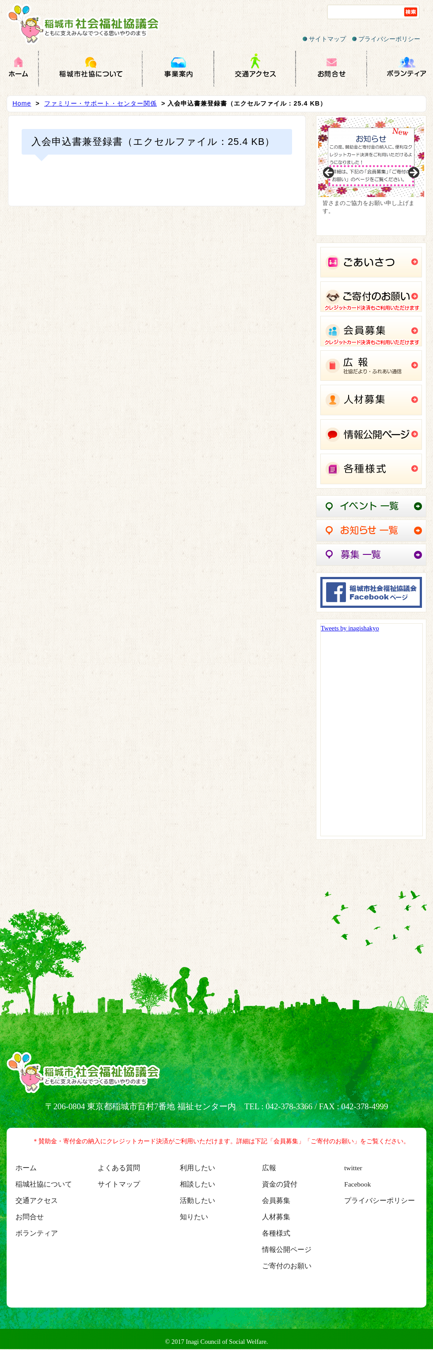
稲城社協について (43, 1184)
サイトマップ (324, 38)
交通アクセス (36, 1200)
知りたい (194, 1217)
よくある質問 (119, 1168)
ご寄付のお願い (286, 1266)
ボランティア (36, 1233)
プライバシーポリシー (386, 38)
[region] (371, 176)
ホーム (26, 1168)
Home (21, 103)
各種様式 (276, 1233)
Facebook (357, 1184)
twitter (353, 1168)
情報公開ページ (286, 1249)
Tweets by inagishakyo (350, 628)
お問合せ (29, 1217)
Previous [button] (329, 173)
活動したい (197, 1200)
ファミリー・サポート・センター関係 (100, 103)
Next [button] (413, 173)
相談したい (197, 1184)
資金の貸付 (279, 1184)
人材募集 (276, 1217)
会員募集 (276, 1200)
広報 (269, 1168)
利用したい (197, 1168)
